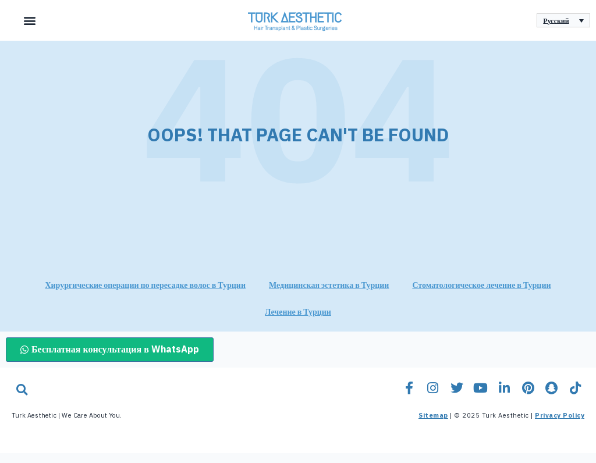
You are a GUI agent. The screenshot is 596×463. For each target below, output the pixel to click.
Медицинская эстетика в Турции (329, 295)
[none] (563, 20)
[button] (29, 20)
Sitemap (433, 425)
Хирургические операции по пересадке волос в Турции (145, 295)
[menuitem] (563, 20)
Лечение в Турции (298, 322)
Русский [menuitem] (556, 20)
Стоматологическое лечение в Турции (481, 295)
